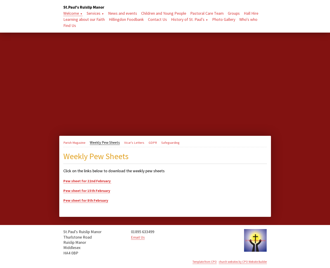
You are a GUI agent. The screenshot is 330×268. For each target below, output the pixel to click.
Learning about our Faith (84, 19)
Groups (234, 13)
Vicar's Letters (139, 142)
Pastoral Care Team (207, 13)
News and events (122, 13)
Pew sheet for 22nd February (90, 180)
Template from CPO (196, 262)
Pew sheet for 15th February (89, 190)
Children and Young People (163, 13)
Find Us (69, 25)
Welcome (71, 13)
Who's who (248, 19)
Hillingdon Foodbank (126, 19)
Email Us (138, 237)
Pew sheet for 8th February (88, 200)
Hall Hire (251, 13)
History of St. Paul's (187, 19)
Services (93, 13)
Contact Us (157, 19)
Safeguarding (177, 142)
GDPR (158, 142)
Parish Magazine (76, 142)
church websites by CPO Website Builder (239, 262)
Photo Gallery (223, 19)
